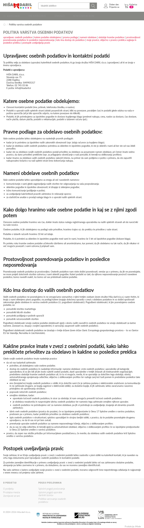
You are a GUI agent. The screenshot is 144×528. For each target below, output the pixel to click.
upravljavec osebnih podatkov (17, 36)
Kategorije (12, 15)
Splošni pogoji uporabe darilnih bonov (50, 493)
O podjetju (8, 487)
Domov (4, 23)
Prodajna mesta (11, 491)
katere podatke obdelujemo (47, 36)
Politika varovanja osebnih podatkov (52, 499)
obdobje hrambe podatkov (111, 36)
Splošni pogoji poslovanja (51, 487)
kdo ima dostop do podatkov (70, 38)
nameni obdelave (88, 36)
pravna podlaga (70, 36)
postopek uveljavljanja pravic (36, 41)
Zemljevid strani (11, 494)
